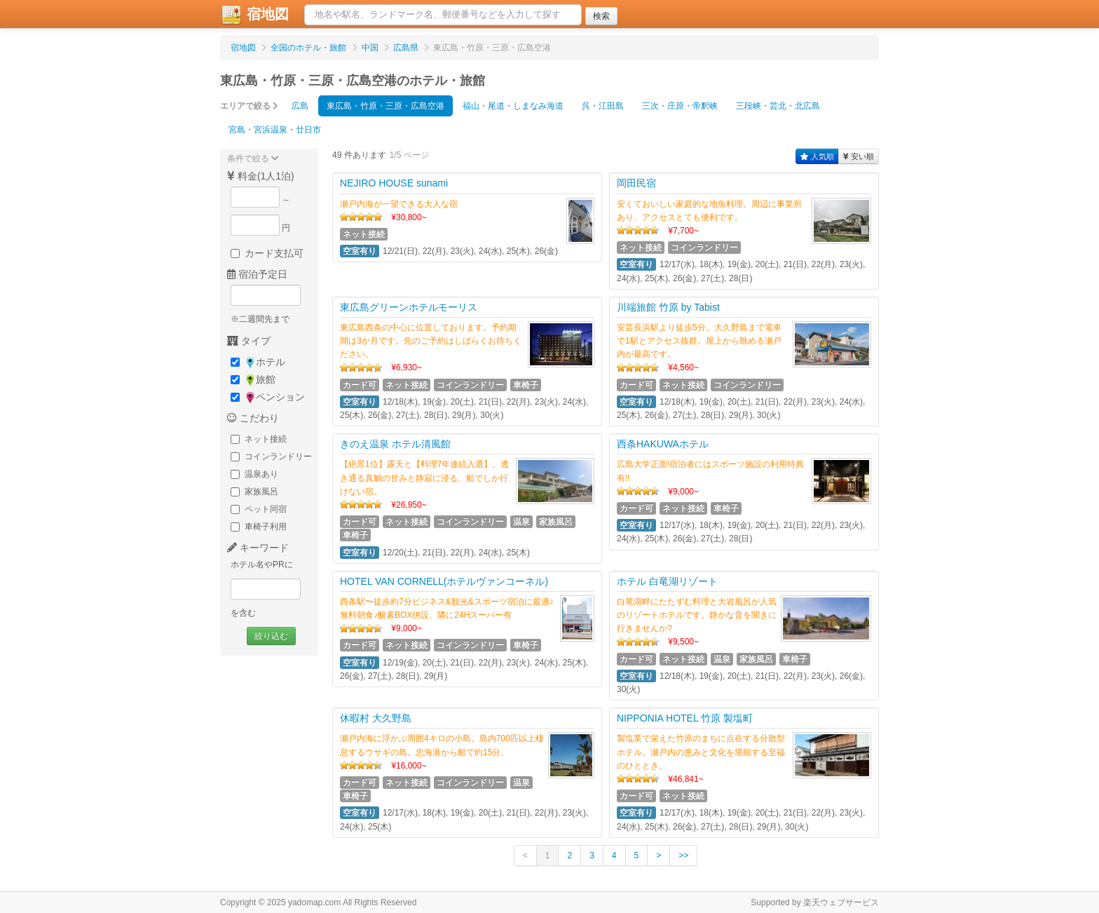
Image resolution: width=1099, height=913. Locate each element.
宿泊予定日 (257, 274)
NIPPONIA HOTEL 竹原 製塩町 (685, 718)
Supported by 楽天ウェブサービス (815, 902)
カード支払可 (267, 253)
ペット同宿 (259, 509)
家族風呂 (254, 491)
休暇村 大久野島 (375, 718)
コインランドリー (271, 456)
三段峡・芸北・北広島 (778, 106)
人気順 (817, 156)
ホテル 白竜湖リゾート (667, 581)
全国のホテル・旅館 (308, 48)
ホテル (258, 362)
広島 (300, 106)
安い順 (858, 156)
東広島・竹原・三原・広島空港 (385, 106)
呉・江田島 (603, 106)
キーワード (258, 547)
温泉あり (254, 474)
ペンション (268, 397)
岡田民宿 (636, 183)
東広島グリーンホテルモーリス (408, 307)
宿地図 (254, 15)
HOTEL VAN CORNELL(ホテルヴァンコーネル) (444, 581)
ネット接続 (259, 439)
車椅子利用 (259, 527)
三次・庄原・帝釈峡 (680, 106)
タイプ (249, 340)
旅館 (253, 380)
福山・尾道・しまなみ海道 (513, 106)
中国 (370, 48)
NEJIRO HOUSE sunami (394, 183)
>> (683, 855)
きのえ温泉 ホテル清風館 (395, 443)
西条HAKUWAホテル (663, 443)
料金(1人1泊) (260, 176)
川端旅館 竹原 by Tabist (668, 307)
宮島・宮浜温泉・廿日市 (274, 130)
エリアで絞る (249, 106)
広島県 (405, 48)
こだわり (253, 418)
